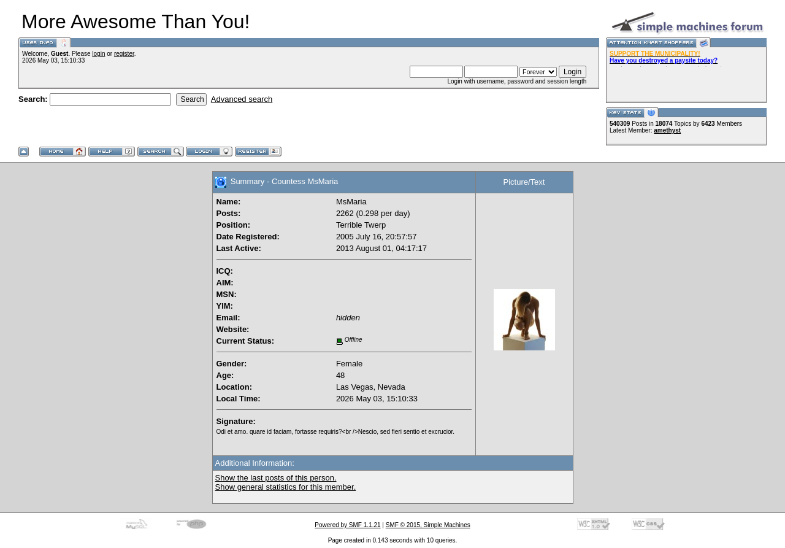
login (98, 53)
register (124, 53)
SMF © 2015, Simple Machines (428, 525)
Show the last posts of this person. (276, 477)
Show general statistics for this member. (285, 487)
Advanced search (241, 99)
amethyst (667, 130)
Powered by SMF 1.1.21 (347, 525)
